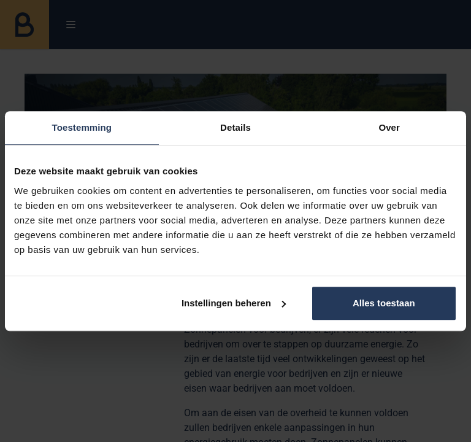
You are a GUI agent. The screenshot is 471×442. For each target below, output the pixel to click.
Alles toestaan (384, 303)
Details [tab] (235, 127)
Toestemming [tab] (82, 127)
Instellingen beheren (234, 303)
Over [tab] (389, 127)
